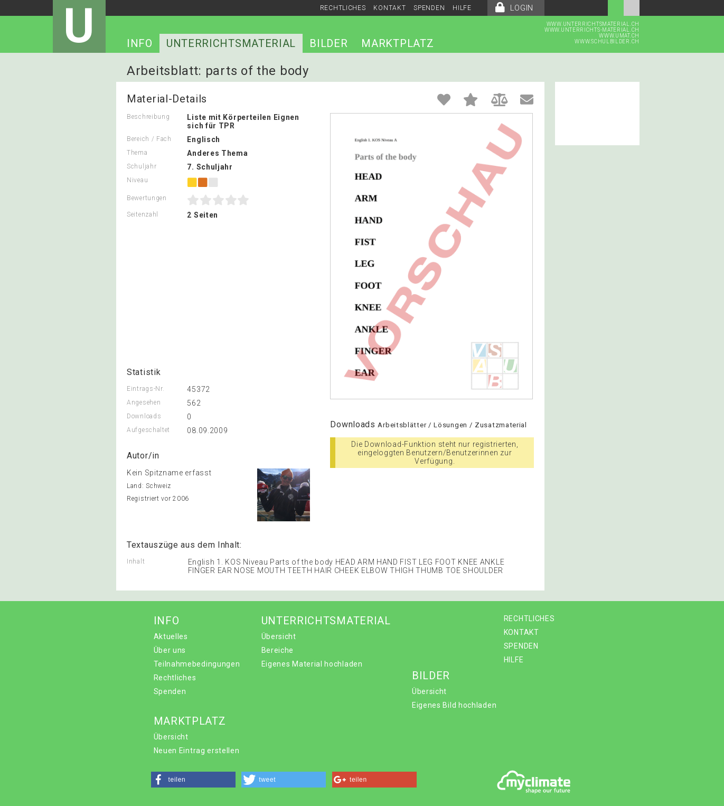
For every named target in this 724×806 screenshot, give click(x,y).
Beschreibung (148, 116)
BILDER (328, 43)
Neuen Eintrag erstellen (197, 750)
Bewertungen (147, 198)
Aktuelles (171, 636)
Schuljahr (141, 166)
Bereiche (277, 650)
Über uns (170, 650)
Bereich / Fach (149, 139)
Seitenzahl (142, 214)
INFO (140, 43)
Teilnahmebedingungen (197, 664)
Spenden (170, 691)
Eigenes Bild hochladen (454, 705)
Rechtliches (175, 677)
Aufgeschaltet (148, 430)
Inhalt (136, 561)
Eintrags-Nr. (145, 388)
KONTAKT (389, 8)
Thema (137, 152)
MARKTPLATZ (397, 43)
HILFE (462, 8)
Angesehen (144, 402)
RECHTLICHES (343, 8)
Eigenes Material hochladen (312, 664)
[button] (193, 780)
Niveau (137, 180)
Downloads (144, 416)
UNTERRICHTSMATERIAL (231, 43)
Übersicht (278, 636)
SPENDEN (429, 8)
